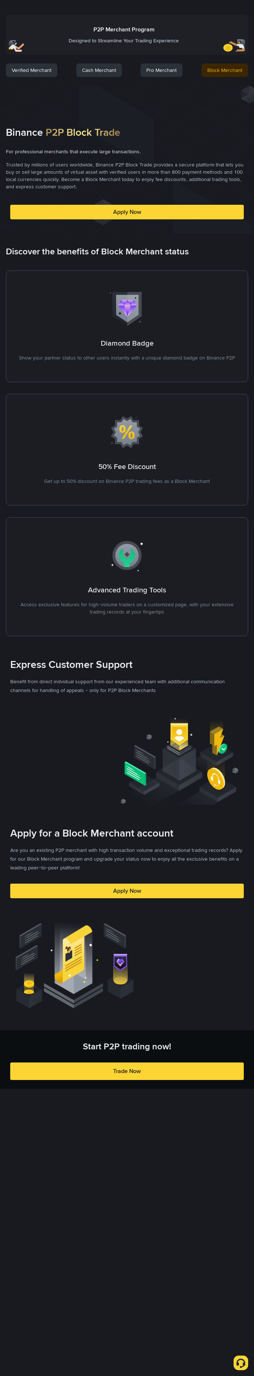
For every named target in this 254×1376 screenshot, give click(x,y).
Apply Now (127, 212)
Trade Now (127, 1071)
